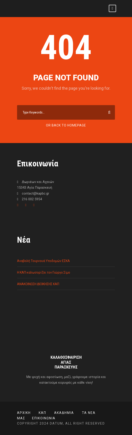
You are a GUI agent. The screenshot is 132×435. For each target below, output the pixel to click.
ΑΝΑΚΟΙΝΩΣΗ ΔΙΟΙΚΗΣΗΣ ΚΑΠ (38, 284)
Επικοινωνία (44, 418)
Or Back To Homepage (66, 125)
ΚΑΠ (42, 413)
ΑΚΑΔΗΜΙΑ (64, 413)
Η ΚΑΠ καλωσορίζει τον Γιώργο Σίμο (43, 272)
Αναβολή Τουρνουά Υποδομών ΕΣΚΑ (43, 261)
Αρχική (24, 413)
